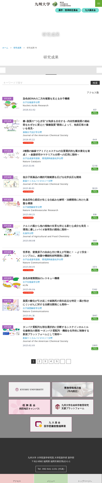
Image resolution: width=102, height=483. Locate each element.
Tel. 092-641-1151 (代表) (51, 469)
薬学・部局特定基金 (68, 10)
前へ (2, 70)
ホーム (5, 48)
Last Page (68, 361)
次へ (99, 70)
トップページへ (85, 481)
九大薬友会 (90, 10)
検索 (95, 83)
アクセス (17, 481)
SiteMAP (98, 3)
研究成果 (17, 48)
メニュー (51, 481)
